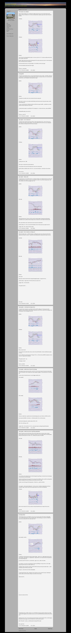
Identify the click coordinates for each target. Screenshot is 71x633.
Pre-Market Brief (22, 514)
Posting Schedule (9, 25)
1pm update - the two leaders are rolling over (27, 231)
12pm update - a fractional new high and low (27, 307)
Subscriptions (8, 24)
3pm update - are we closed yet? (24, 119)
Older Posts (50, 628)
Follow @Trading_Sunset (10, 33)
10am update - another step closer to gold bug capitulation (29, 431)
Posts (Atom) (24, 630)
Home (36, 628)
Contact (8, 31)
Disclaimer (8, 30)
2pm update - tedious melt (23, 176)
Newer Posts (21, 628)
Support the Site (9, 26)
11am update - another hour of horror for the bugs (28, 369)
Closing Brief (21, 73)
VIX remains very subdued (24, 11)
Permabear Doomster (10, 4)
